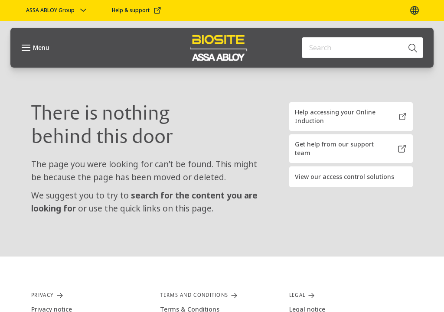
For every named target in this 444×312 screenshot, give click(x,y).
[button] (351, 116)
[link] (137, 10)
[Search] (413, 48)
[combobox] (362, 47)
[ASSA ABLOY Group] (57, 10)
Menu (41, 47)
